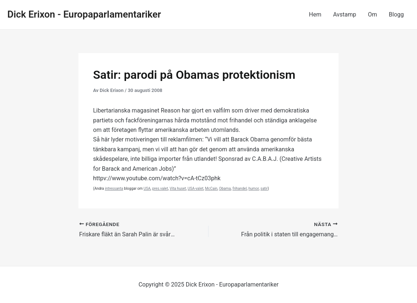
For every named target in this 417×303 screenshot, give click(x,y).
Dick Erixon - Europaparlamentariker (84, 14)
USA (147, 188)
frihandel (239, 188)
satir (264, 188)
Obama (225, 188)
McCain (211, 188)
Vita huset (178, 188)
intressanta (114, 188)
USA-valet (195, 188)
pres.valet (160, 188)
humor (253, 188)
